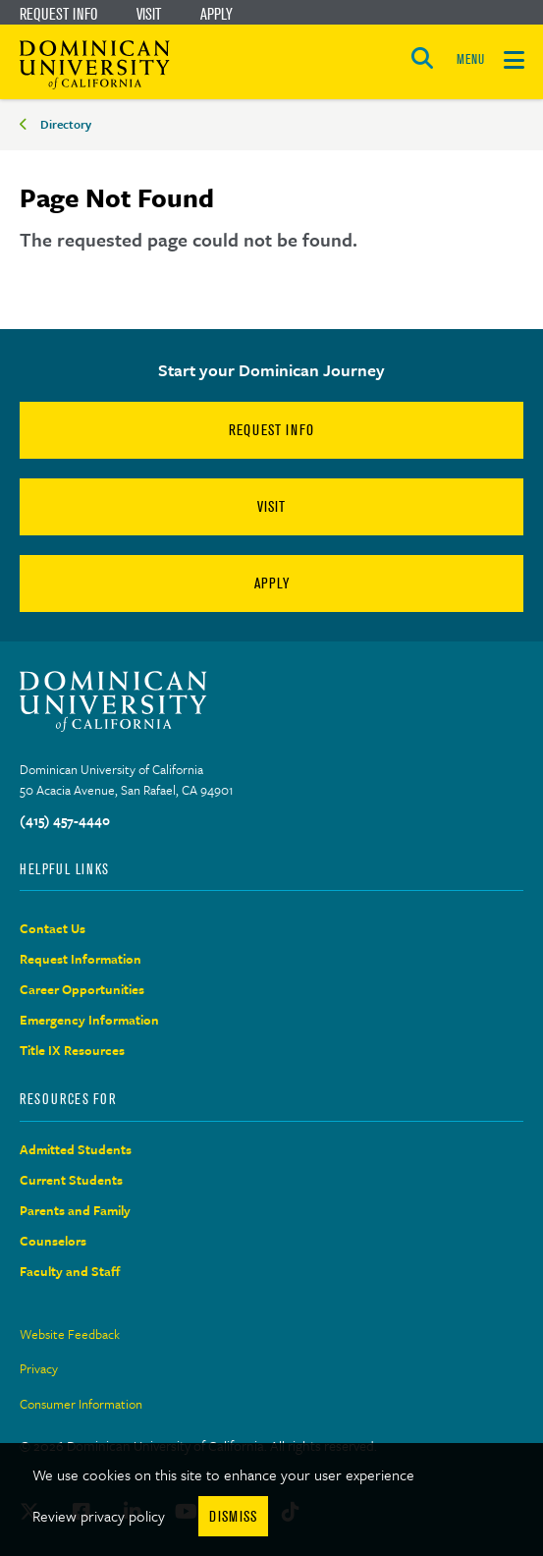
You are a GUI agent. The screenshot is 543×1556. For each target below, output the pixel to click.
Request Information (80, 959)
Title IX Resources (72, 1050)
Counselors (53, 1240)
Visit (148, 14)
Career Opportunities (82, 989)
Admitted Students (76, 1149)
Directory (65, 124)
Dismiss (233, 1516)
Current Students (71, 1180)
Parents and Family (75, 1210)
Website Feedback (70, 1334)
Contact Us (52, 928)
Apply (216, 14)
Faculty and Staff (70, 1271)
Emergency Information (89, 1019)
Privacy (39, 1368)
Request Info (58, 14)
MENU (470, 59)
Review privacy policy (98, 1516)
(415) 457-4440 (65, 820)
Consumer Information (81, 1404)
